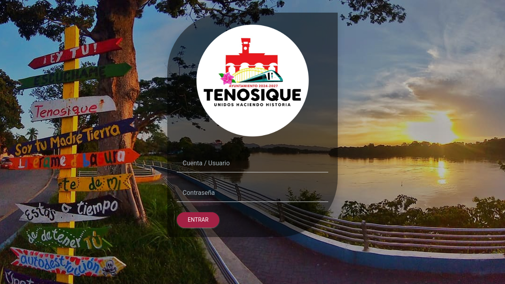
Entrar (198, 220)
